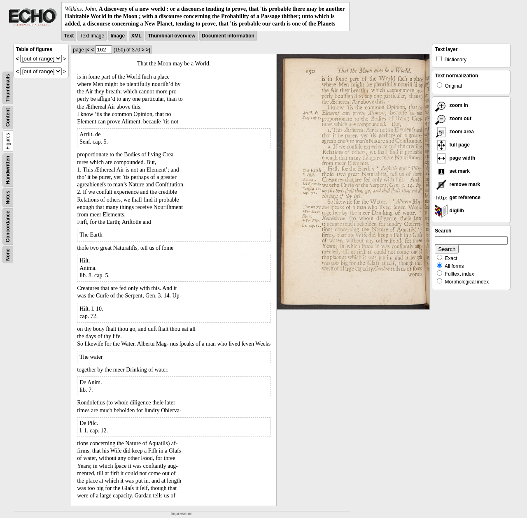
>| (148, 50)
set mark (452, 171)
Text (69, 36)
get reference (457, 197)
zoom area (454, 132)
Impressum (181, 513)
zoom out (453, 118)
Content (8, 117)
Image (118, 36)
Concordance (8, 226)
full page (452, 145)
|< (87, 50)
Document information (228, 36)
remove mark (457, 184)
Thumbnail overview (171, 36)
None (8, 255)
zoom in (451, 105)
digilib (449, 211)
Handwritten (8, 170)
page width (455, 158)
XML (136, 36)
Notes (8, 197)
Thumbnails (8, 87)
